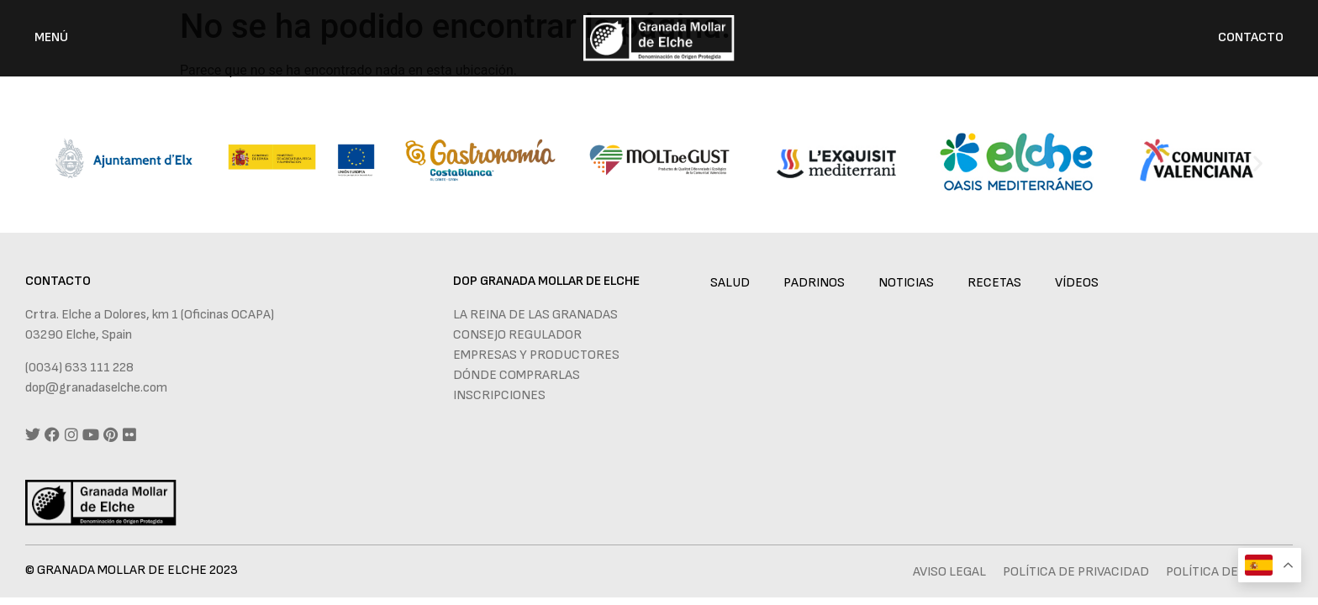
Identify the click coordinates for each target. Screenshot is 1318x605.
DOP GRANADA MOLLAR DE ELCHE (546, 281)
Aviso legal (949, 572)
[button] (60, 162)
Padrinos (814, 283)
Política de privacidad (1076, 572)
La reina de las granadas (535, 315)
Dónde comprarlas (516, 375)
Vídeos (1077, 283)
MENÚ (51, 37)
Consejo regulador (517, 335)
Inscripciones (499, 395)
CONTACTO (1251, 37)
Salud (730, 283)
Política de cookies (1229, 572)
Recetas (994, 283)
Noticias (906, 283)
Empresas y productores (536, 355)
